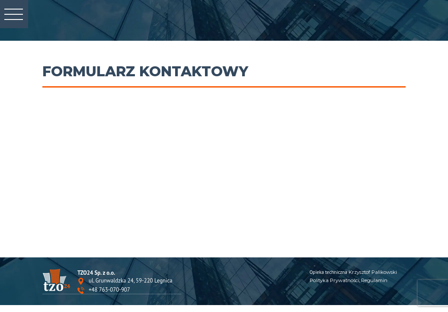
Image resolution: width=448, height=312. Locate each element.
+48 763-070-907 (109, 290)
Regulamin (374, 280)
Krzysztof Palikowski (373, 272)
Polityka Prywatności (334, 280)
